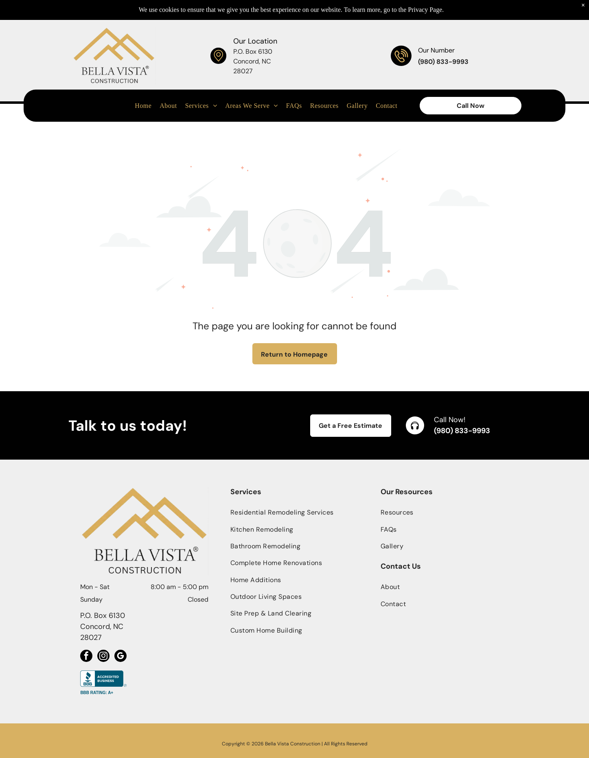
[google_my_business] (120, 657)
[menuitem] (143, 85)
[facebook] (86, 657)
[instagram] (103, 657)
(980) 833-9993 (462, 431)
